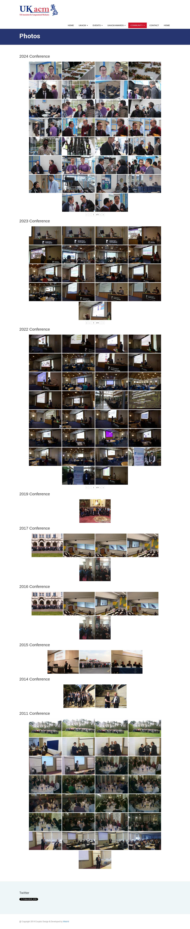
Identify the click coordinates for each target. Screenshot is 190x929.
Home (71, 25)
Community (137, 25)
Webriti (66, 921)
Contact (154, 25)
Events (98, 25)
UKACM (83, 25)
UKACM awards (116, 25)
